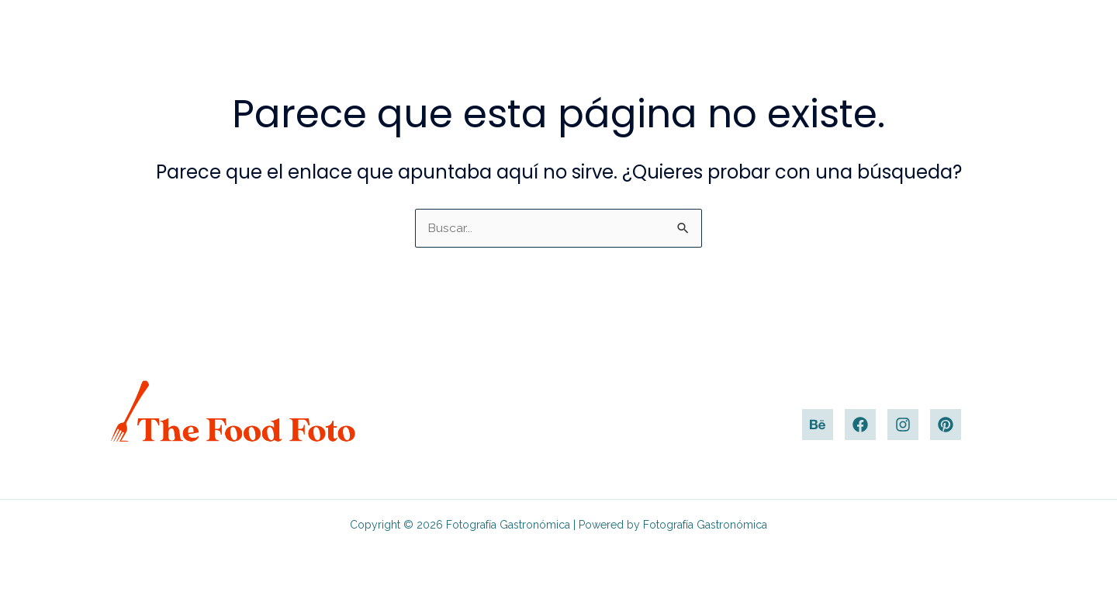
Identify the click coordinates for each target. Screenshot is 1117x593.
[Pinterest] (945, 424)
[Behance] (817, 424)
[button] (1082, 37)
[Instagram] (902, 424)
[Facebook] (860, 424)
